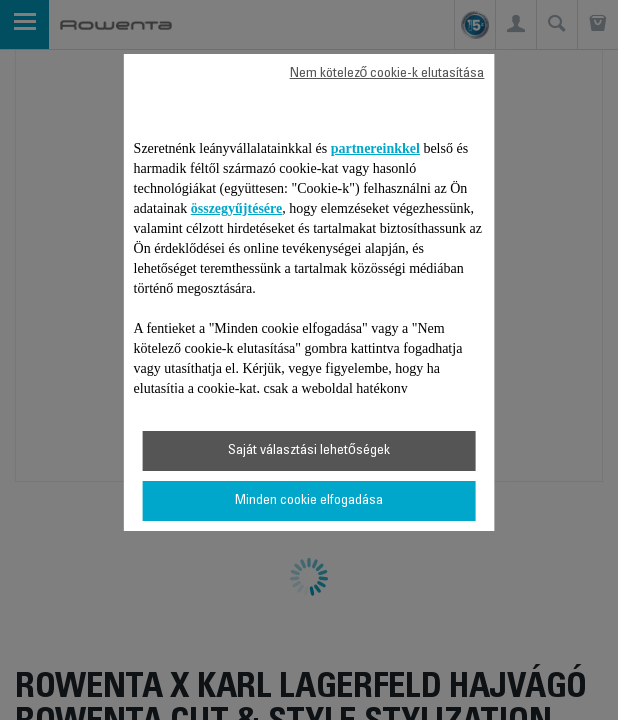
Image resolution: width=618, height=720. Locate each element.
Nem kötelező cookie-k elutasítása (387, 74)
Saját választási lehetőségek (309, 451)
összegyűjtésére (237, 208)
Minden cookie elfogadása (309, 501)
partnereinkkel (375, 148)
